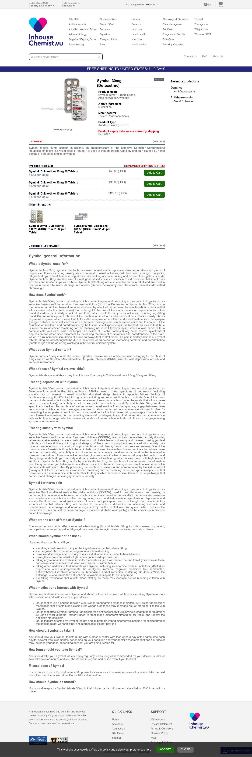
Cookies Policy (160, 734)
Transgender (201, 24)
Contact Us (189, 56)
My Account (158, 719)
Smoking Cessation (173, 44)
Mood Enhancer (184, 101)
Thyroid (198, 19)
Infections (136, 39)
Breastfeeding (76, 44)
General (135, 19)
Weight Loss (201, 29)
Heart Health (138, 34)
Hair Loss (136, 29)
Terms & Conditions (163, 729)
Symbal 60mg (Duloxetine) (91, 225)
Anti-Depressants (184, 91)
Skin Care (168, 39)
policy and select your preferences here (127, 749)
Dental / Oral (107, 24)
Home (116, 719)
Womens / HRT (202, 34)
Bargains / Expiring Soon (82, 39)
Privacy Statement (162, 724)
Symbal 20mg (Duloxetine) (46, 225)
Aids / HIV (73, 19)
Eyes (102, 44)
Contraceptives (108, 19)
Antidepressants (77, 24)
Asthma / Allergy (77, 34)
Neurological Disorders (175, 19)
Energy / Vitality (108, 39)
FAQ (203, 56)
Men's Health (138, 44)
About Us (217, 56)
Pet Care (168, 29)
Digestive (105, 34)
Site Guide (118, 734)
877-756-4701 (150, 4)
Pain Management (173, 24)
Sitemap (117, 738)
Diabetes (105, 29)
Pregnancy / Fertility (174, 34)
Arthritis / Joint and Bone (82, 29)
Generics (136, 24)
